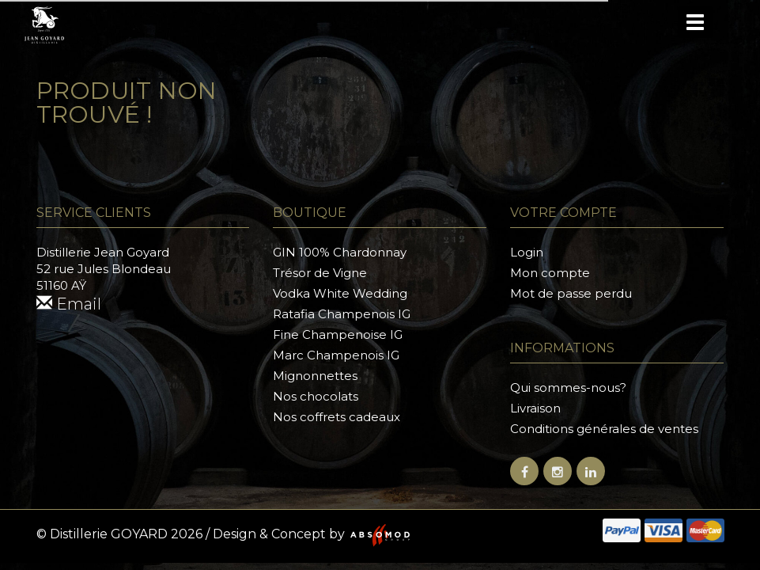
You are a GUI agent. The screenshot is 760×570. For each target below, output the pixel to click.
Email (68, 304)
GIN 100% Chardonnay (339, 252)
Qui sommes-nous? (568, 387)
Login (526, 252)
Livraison (535, 408)
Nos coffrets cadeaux (336, 416)
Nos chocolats (315, 396)
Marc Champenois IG (336, 355)
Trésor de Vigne (320, 272)
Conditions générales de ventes (604, 428)
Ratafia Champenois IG (341, 313)
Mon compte (550, 272)
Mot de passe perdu (571, 293)
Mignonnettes (315, 375)
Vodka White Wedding (340, 293)
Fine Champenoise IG (338, 334)
